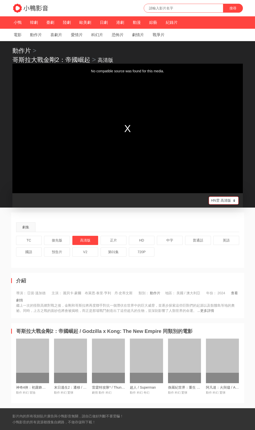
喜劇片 (56, 35)
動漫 (137, 22)
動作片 (36, 35)
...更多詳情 (205, 311)
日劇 (104, 22)
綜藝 (153, 22)
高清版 (85, 240)
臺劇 (50, 22)
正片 (113, 240)
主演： (57, 293)
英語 (226, 240)
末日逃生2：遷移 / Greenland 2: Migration (86, 387)
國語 (28, 252)
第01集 (113, 252)
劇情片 (138, 35)
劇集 (25, 227)
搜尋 (232, 8)
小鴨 (18, 22)
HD (141, 240)
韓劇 (34, 22)
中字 (169, 240)
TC (29, 240)
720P (142, 252)
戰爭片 (159, 35)
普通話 (198, 240)
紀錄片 (172, 22)
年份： (211, 293)
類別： (144, 293)
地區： (170, 293)
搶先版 (57, 240)
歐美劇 (85, 22)
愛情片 (77, 35)
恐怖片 (118, 35)
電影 (18, 35)
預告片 (57, 252)
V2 (85, 252)
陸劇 (67, 22)
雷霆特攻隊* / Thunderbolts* (113, 387)
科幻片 (97, 35)
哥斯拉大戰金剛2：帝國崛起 (51, 59)
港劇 (120, 22)
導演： (21, 293)
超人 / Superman (143, 387)
